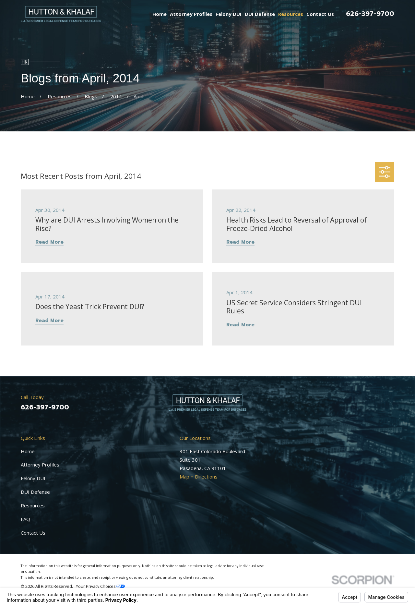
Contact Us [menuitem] (320, 14)
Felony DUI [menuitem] (229, 14)
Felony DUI (33, 478)
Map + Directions (199, 476)
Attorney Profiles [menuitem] (191, 14)
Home (28, 451)
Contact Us (33, 532)
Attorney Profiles (40, 464)
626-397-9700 (370, 13)
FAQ (25, 519)
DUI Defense (35, 492)
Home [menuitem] (159, 14)
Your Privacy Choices (100, 586)
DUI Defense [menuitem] (260, 14)
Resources (33, 505)
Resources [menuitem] (290, 14)
